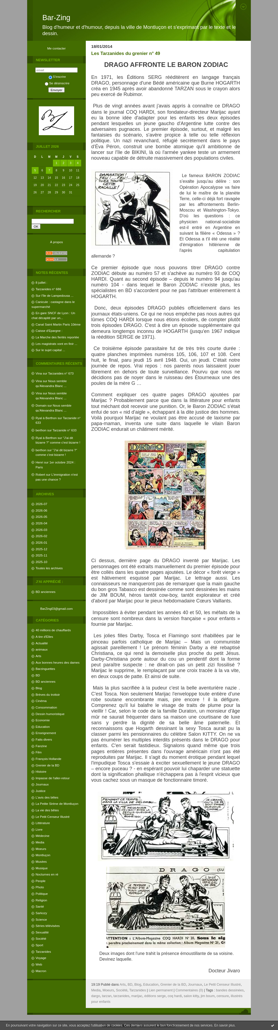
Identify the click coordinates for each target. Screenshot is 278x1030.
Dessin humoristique (50, 714)
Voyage (41, 958)
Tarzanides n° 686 (48, 289)
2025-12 (41, 549)
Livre (39, 829)
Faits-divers (44, 739)
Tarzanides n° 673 (61, 373)
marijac (136, 996)
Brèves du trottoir (48, 694)
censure (223, 996)
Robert (40, 474)
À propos (56, 242)
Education (43, 726)
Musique (42, 868)
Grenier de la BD (47, 765)
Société (41, 938)
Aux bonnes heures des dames (58, 662)
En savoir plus (224, 1025)
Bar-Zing (56, 18)
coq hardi (175, 996)
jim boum (207, 996)
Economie (43, 720)
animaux (42, 649)
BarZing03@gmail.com (56, 608)
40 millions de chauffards (53, 630)
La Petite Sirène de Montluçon (57, 803)
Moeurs (41, 848)
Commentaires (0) (189, 990)
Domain (41, 405)
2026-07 (41, 504)
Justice (41, 791)
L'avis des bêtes (47, 797)
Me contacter (56, 48)
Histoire (41, 771)
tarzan (107, 996)
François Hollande (48, 758)
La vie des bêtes (47, 810)
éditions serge (155, 996)
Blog (39, 688)
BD (38, 675)
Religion (41, 900)
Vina (39, 373)
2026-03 (41, 529)
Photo (40, 887)
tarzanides (121, 996)
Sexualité (42, 932)
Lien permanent (161, 990)
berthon (41, 430)
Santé (40, 906)
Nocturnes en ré (47, 874)
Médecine (42, 835)
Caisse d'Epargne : (49, 330)
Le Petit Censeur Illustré (53, 816)
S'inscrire (57, 76)
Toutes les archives (49, 568)
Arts (38, 656)
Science (41, 919)
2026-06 (41, 510)
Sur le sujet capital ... (50, 350)
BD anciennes (45, 591)
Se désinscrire (57, 83)
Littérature (43, 823)
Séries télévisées (48, 925)
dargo (95, 996)
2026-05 (41, 516)
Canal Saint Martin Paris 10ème (58, 324)
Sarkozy (41, 913)
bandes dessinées (230, 990)
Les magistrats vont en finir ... (56, 343)
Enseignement (46, 733)
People (41, 881)
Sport (39, 945)
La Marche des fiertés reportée (57, 337)
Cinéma (41, 701)
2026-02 (41, 536)
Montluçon (43, 855)
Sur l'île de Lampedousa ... (54, 295)
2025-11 (41, 555)
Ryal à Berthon (46, 418)
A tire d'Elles (44, 636)
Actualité (42, 643)
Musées (41, 861)
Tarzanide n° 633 (65, 430)
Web (39, 964)
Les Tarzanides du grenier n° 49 (125, 53)
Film (39, 752)
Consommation (46, 707)
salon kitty (191, 996)
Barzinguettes (45, 668)
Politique (42, 893)
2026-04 (41, 523)
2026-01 (41, 542)
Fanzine (41, 746)
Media (40, 842)
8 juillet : (41, 282)
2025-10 (41, 562)
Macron (41, 971)
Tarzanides (43, 951)
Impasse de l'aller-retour (53, 778)
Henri (39, 462)
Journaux (42, 784)
